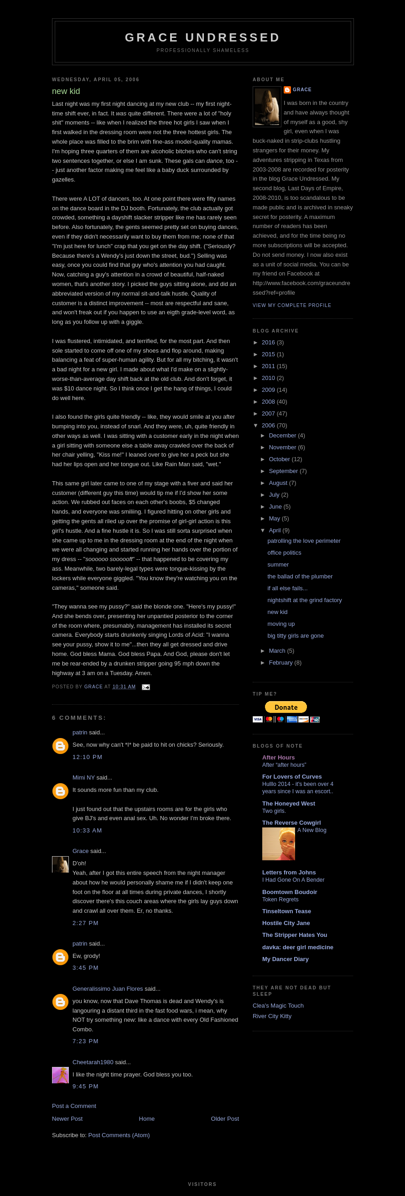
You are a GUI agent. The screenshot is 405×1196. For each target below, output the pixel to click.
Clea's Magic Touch (278, 1005)
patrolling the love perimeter (303, 540)
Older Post (225, 1118)
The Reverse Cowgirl (291, 822)
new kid (277, 611)
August (279, 482)
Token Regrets (280, 899)
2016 (269, 342)
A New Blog (312, 830)
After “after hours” (284, 765)
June (276, 506)
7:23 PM (86, 1041)
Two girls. (274, 811)
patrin (80, 732)
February (282, 662)
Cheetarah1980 (93, 1062)
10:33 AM (87, 830)
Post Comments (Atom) (119, 1135)
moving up (281, 623)
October (280, 459)
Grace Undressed (203, 37)
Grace (80, 851)
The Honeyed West (288, 803)
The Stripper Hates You (294, 934)
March (278, 650)
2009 (269, 389)
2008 (269, 401)
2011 (269, 366)
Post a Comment (74, 1105)
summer (278, 564)
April (276, 530)
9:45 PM (86, 1086)
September (284, 471)
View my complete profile (292, 305)
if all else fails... (287, 588)
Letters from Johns (289, 872)
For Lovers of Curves (292, 776)
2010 (269, 377)
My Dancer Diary (285, 959)
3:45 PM (86, 967)
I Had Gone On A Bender (293, 880)
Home (147, 1118)
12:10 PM (88, 757)
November (283, 447)
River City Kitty (272, 1016)
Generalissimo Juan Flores (108, 988)
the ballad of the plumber (299, 576)
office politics (284, 552)
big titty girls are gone (295, 635)
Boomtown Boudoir (289, 892)
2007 (269, 413)
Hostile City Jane (286, 923)
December (283, 435)
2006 (269, 425)
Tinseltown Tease (286, 911)
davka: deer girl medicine (297, 947)
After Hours (278, 757)
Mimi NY (84, 777)
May (275, 518)
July (275, 494)
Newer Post (67, 1118)
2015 (269, 354)
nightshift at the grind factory (304, 600)
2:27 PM (86, 923)
